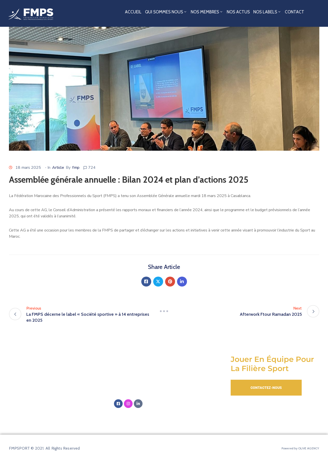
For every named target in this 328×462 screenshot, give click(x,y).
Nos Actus (238, 11)
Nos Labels (267, 11)
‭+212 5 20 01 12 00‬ (140, 391)
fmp (75, 167)
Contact (294, 11)
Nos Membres (207, 11)
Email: (149, 377)
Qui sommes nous (166, 11)
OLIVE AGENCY (308, 448)
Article (58, 167)
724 (92, 167)
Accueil (133, 11)
